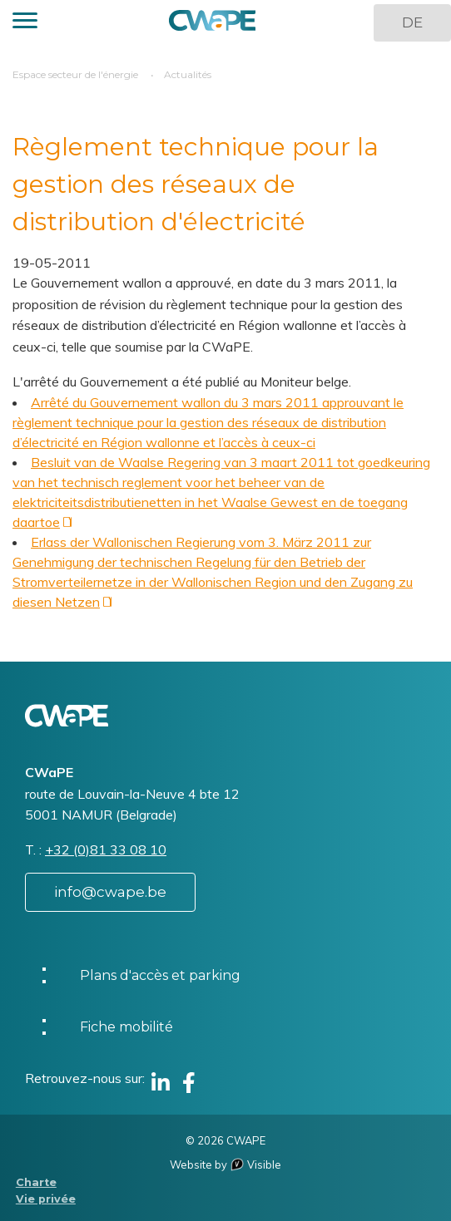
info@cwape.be (110, 892)
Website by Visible (225, 1164)
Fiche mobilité (126, 1027)
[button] (25, 23)
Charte (36, 1182)
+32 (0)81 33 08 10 (105, 849)
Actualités (187, 74)
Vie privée (46, 1199)
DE (412, 22)
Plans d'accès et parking (160, 975)
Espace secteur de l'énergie (75, 74)
